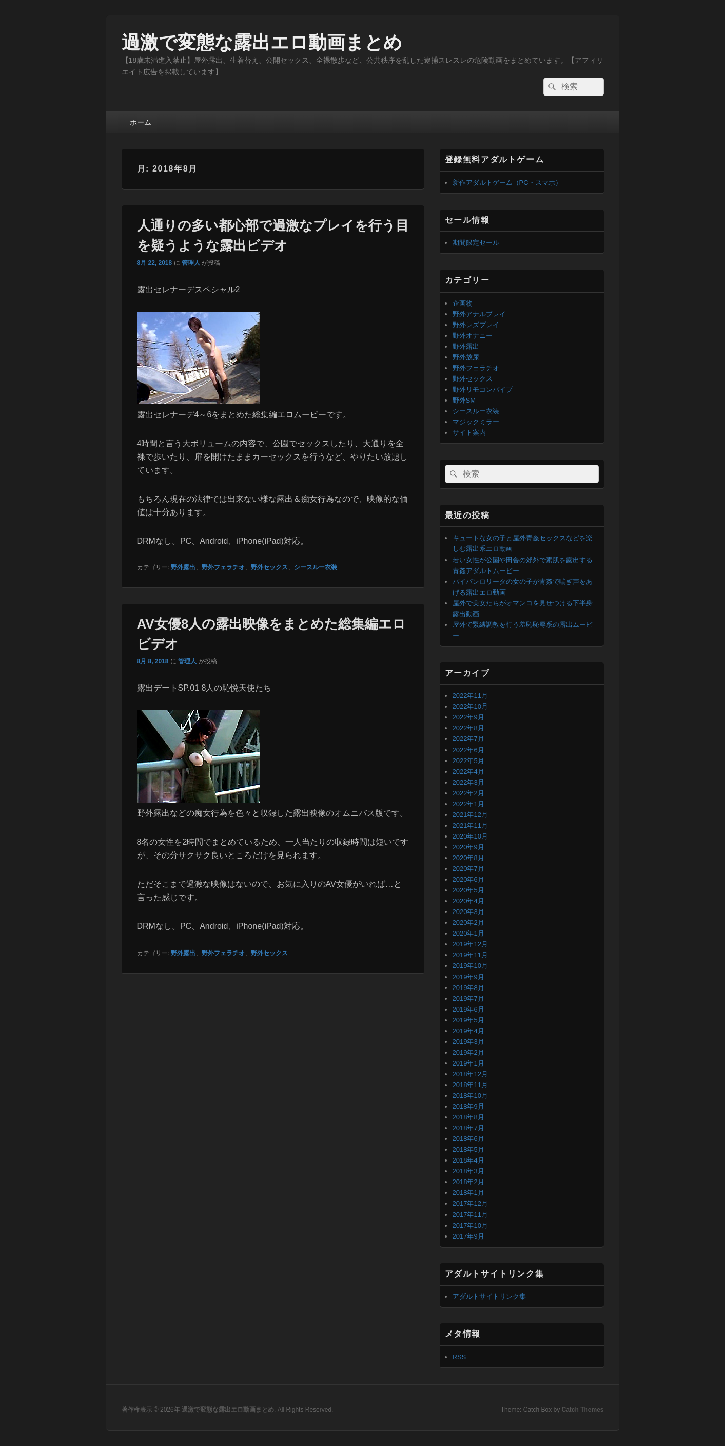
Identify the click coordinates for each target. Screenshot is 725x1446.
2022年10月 (470, 706)
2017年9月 (468, 1236)
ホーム (140, 122)
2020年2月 (468, 922)
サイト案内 (469, 432)
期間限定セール (476, 242)
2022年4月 (468, 771)
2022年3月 (468, 782)
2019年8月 (468, 988)
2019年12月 (470, 944)
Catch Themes (582, 1409)
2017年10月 (470, 1225)
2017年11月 (470, 1215)
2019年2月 (468, 1052)
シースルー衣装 (315, 567)
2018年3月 (468, 1171)
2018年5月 (468, 1149)
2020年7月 (468, 868)
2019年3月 (468, 1041)
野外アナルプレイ (479, 314)
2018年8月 (468, 1117)
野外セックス (269, 567)
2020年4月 (468, 901)
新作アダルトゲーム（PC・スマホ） (507, 182)
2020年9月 (468, 847)
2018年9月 (468, 1106)
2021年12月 (470, 815)
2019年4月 (468, 1031)
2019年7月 (468, 998)
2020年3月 (468, 912)
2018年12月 (470, 1074)
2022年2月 (468, 793)
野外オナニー (473, 335)
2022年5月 (468, 761)
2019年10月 (470, 965)
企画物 (463, 303)
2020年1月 (468, 933)
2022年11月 (470, 695)
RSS (459, 1357)
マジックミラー (476, 422)
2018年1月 (468, 1192)
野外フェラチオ (223, 567)
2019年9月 (468, 977)
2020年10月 (470, 836)
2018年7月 (468, 1128)
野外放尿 (466, 357)
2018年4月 (468, 1160)
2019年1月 (468, 1063)
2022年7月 (468, 739)
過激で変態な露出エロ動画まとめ (262, 42)
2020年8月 (468, 858)
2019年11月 (470, 955)
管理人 (191, 263)
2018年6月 (468, 1139)
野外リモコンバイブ (483, 389)
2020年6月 (468, 879)
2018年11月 (470, 1085)
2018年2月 (468, 1182)
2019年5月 (468, 1020)
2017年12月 (470, 1203)
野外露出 (183, 567)
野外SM (464, 400)
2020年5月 (468, 890)
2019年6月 (468, 1009)
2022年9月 (468, 717)
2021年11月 (470, 825)
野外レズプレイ (476, 325)
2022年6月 (468, 750)
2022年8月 (468, 728)
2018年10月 (470, 1095)
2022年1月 (468, 804)
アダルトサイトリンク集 (489, 1296)
